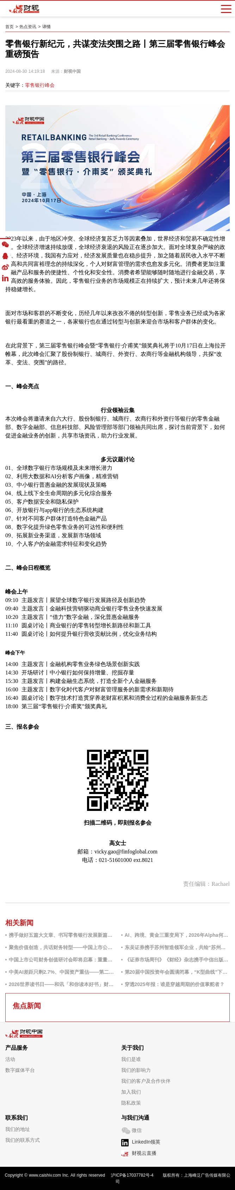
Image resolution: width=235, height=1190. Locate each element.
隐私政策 (131, 1103)
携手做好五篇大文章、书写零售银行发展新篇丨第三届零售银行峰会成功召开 (61, 935)
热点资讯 (27, 26)
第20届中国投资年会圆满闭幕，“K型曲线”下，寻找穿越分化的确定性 (177, 972)
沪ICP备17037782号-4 (132, 1175)
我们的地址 (17, 1129)
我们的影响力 (136, 1070)
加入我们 (131, 1092)
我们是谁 (131, 1059)
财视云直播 (144, 1153)
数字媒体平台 (20, 1070)
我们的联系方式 (22, 1140)
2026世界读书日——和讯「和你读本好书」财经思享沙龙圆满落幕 (61, 984)
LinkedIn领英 (146, 1142)
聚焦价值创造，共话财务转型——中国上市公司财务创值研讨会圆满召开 (61, 947)
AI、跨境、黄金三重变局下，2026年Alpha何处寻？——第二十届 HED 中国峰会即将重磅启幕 (177, 935)
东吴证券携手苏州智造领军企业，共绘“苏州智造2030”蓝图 (177, 947)
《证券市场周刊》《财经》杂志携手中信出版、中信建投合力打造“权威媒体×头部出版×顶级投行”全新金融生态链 (177, 959)
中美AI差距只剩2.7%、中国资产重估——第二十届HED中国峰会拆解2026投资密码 (61, 972)
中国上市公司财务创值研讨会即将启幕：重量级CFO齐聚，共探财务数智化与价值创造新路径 (61, 959)
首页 (9, 26)
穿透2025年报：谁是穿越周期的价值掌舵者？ (174, 984)
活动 (10, 1059)
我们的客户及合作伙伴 (146, 1081)
